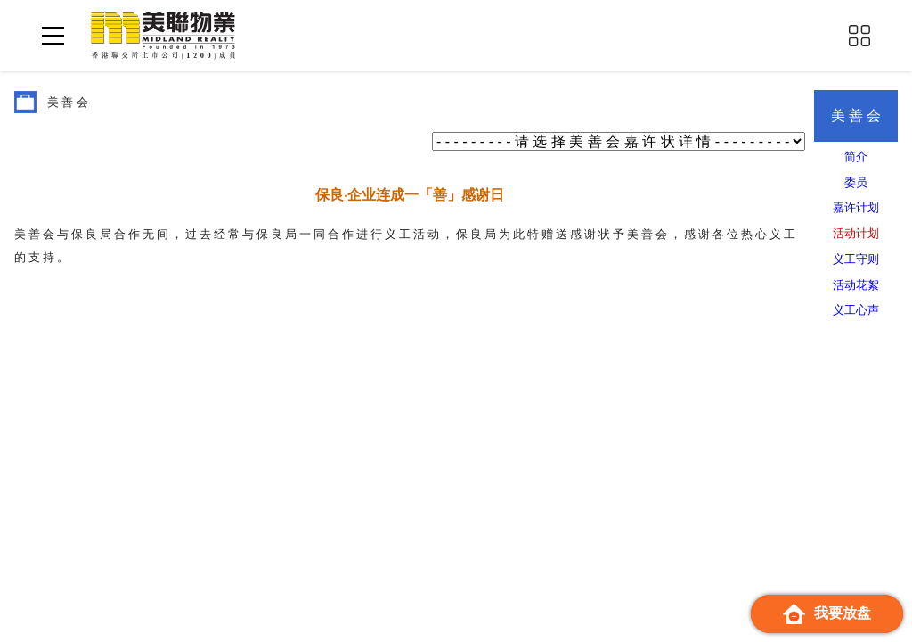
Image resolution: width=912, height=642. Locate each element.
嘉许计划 (856, 207)
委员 (855, 182)
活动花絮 (856, 285)
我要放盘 (827, 614)
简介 (855, 156)
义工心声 (856, 310)
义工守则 (856, 259)
